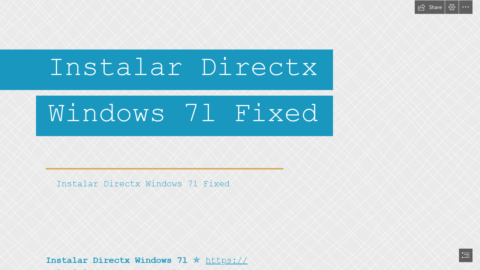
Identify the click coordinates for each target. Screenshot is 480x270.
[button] (430, 7)
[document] (240, 135)
